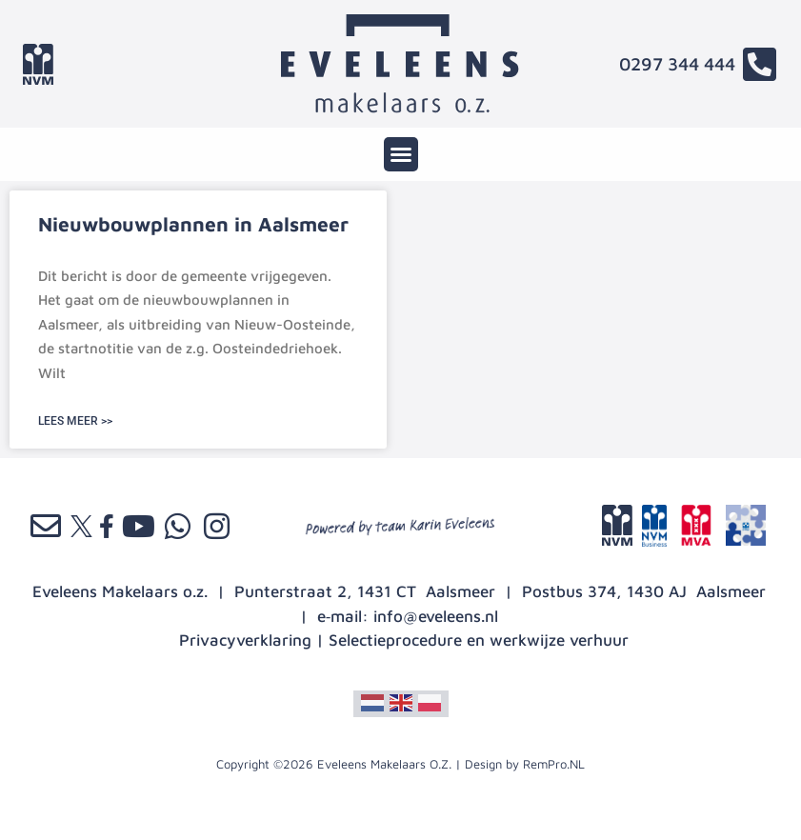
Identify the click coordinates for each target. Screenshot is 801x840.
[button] (401, 154)
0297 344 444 (677, 63)
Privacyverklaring (245, 640)
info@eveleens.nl (435, 616)
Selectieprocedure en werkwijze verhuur (479, 640)
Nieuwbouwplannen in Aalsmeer (193, 223)
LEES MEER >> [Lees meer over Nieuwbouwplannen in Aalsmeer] (75, 421)
